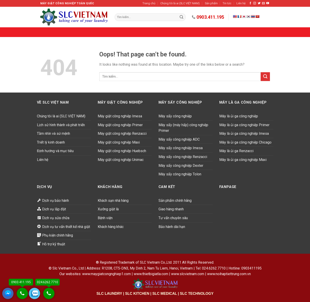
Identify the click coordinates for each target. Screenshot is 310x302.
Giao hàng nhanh (171, 209)
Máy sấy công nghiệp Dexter (180, 165)
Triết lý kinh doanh (51, 142)
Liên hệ (241, 3)
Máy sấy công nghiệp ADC (179, 139)
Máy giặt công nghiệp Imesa (120, 116)
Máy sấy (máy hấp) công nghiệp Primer (183, 128)
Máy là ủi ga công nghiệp (238, 116)
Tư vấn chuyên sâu (173, 218)
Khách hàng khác (111, 227)
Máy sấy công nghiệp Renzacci (182, 157)
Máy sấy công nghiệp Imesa (180, 148)
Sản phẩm (211, 3)
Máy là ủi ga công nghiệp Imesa (244, 133)
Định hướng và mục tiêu (55, 151)
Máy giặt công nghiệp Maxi (119, 142)
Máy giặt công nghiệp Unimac (121, 160)
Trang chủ (149, 3)
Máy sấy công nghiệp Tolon (179, 174)
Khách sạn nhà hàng (113, 200)
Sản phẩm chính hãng (175, 200)
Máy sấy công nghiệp (175, 116)
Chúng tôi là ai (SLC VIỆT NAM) (180, 3)
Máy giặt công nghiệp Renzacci (122, 133)
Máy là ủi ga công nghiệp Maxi (243, 160)
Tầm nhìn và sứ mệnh (53, 133)
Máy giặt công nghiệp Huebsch (122, 151)
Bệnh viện (105, 218)
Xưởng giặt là (108, 209)
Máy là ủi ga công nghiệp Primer (244, 125)
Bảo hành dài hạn (171, 227)
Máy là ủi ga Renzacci (236, 151)
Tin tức (227, 3)
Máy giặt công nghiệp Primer (120, 125)
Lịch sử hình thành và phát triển (61, 125)
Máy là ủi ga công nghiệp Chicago (245, 142)
